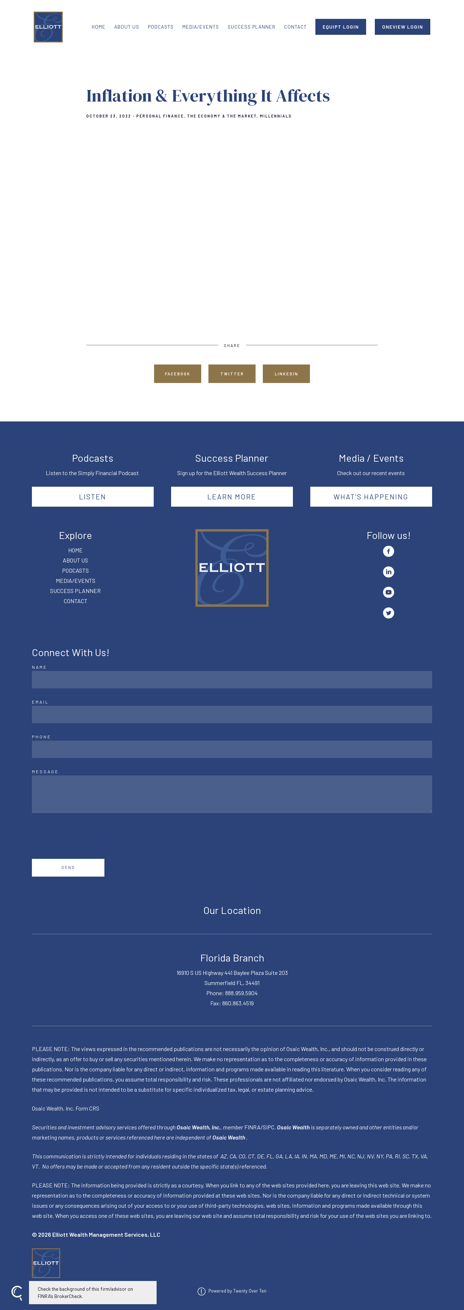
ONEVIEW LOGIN (402, 27)
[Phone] (232, 749)
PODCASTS (161, 27)
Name (39, 667)
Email (40, 701)
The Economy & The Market (222, 116)
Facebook (177, 373)
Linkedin (286, 373)
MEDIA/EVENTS (200, 27)
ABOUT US (126, 27)
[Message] (232, 794)
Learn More (231, 496)
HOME (98, 27)
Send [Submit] (68, 867)
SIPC (268, 1127)
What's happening (371, 496)
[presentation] (87, 836)
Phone (41, 736)
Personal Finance (160, 116)
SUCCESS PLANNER (252, 27)
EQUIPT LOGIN (341, 27)
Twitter (232, 373)
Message (45, 771)
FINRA (252, 1127)
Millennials (276, 116)
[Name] (232, 679)
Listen (92, 496)
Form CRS (87, 1108)
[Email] (232, 714)
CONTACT (295, 27)
